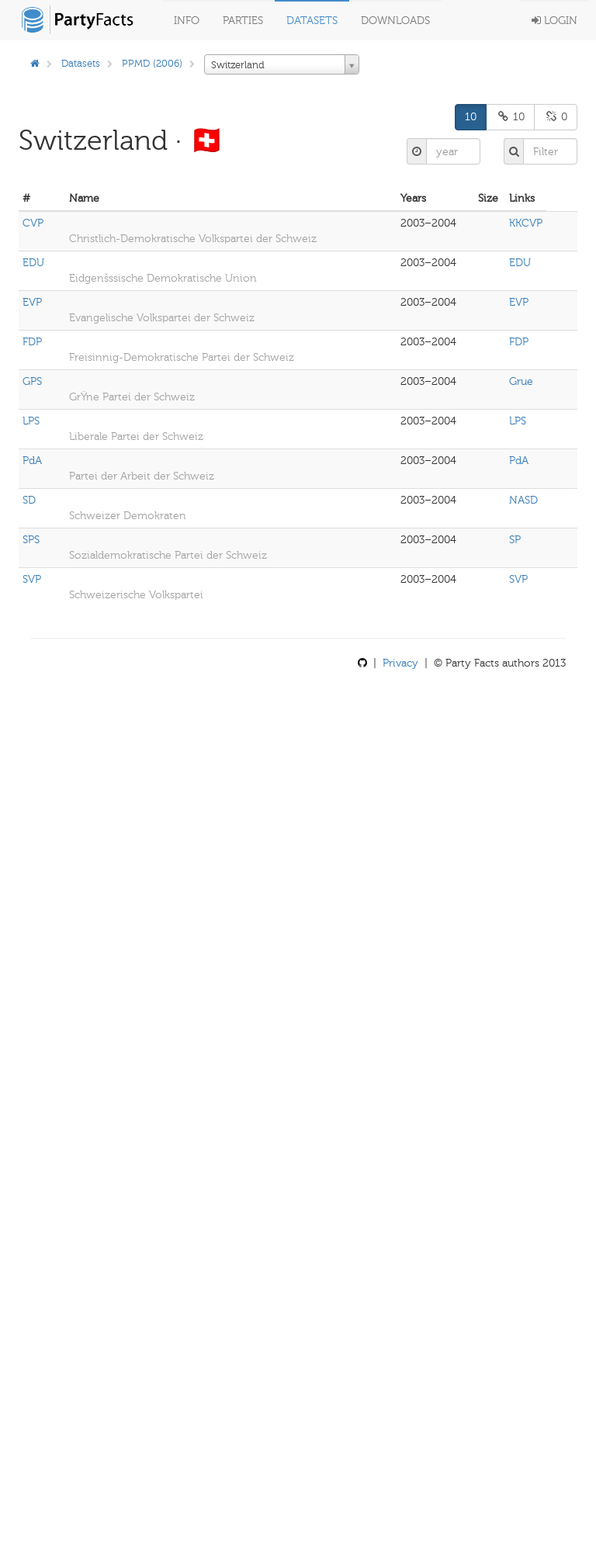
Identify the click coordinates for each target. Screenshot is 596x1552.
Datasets (312, 20)
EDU (33, 262)
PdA (32, 460)
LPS (31, 421)
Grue (521, 381)
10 (470, 116)
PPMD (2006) (152, 63)
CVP (33, 223)
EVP (32, 302)
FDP (32, 341)
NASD (523, 500)
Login (554, 20)
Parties (243, 20)
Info (186, 20)
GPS (32, 381)
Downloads (395, 20)
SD (29, 500)
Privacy (400, 663)
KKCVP (525, 223)
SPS (31, 539)
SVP (32, 579)
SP (515, 539)
